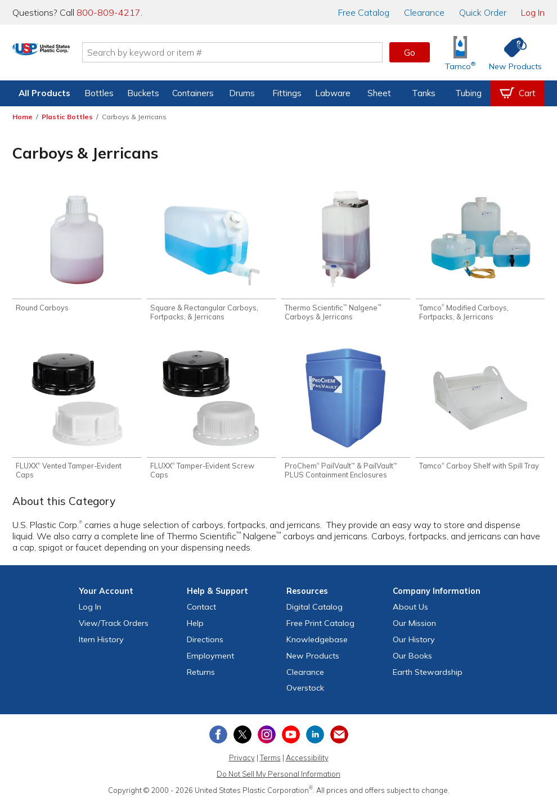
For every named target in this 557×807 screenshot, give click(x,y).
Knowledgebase (317, 643)
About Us (410, 611)
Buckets (143, 93)
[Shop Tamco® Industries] (460, 52)
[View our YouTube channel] (291, 738)
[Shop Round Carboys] (76, 251)
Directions (205, 643)
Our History (414, 643)
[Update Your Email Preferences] (339, 738)
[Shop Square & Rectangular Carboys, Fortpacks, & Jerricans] (211, 255)
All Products (44, 93)
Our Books (412, 660)
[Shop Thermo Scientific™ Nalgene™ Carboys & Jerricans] (345, 255)
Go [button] (409, 52)
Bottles (99, 93)
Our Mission (414, 627)
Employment (210, 660)
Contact (201, 611)
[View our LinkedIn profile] (315, 738)
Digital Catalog (314, 611)
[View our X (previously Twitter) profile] (242, 738)
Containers (193, 93)
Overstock (305, 692)
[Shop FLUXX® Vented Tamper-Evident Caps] (76, 415)
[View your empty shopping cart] (518, 93)
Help (195, 627)
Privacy (242, 761)
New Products (312, 660)
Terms (270, 761)
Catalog (363, 12)
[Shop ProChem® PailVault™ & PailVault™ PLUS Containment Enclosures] (345, 415)
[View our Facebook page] (218, 738)
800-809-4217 (109, 12)
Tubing (468, 93)
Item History (101, 643)
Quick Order (482, 12)
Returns (201, 675)
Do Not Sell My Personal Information (278, 777)
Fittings (287, 93)
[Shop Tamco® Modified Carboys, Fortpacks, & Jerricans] (480, 255)
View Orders (114, 627)
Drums (242, 93)
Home (22, 116)
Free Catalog (320, 627)
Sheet (379, 93)
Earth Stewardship (427, 675)
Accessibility (307, 761)
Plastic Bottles (67, 116)
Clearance (424, 12)
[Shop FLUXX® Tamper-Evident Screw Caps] (211, 415)
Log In (533, 12)
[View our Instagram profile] (266, 738)
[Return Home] (78, 54)
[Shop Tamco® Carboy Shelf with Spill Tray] (480, 411)
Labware (333, 93)
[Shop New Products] (511, 52)
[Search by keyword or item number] (270, 52)
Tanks (423, 93)
